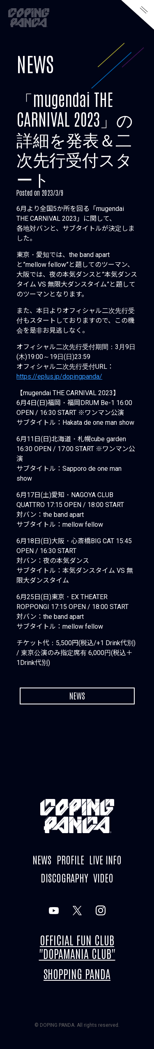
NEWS (35, 63)
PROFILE (70, 859)
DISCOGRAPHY (64, 877)
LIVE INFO (105, 859)
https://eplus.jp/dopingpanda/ (59, 376)
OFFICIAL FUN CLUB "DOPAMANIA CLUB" (77, 946)
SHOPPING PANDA (77, 973)
